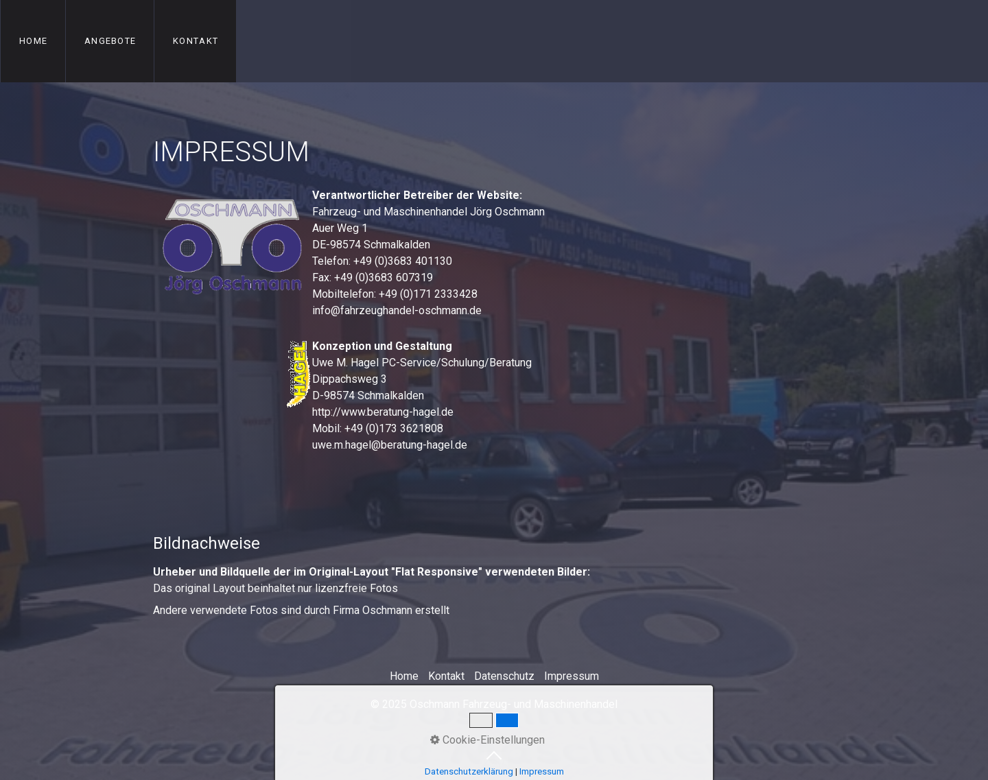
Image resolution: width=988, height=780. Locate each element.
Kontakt (195, 41)
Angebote (110, 41)
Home (33, 41)
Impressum (571, 676)
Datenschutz (504, 676)
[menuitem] (33, 41)
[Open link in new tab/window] (232, 375)
